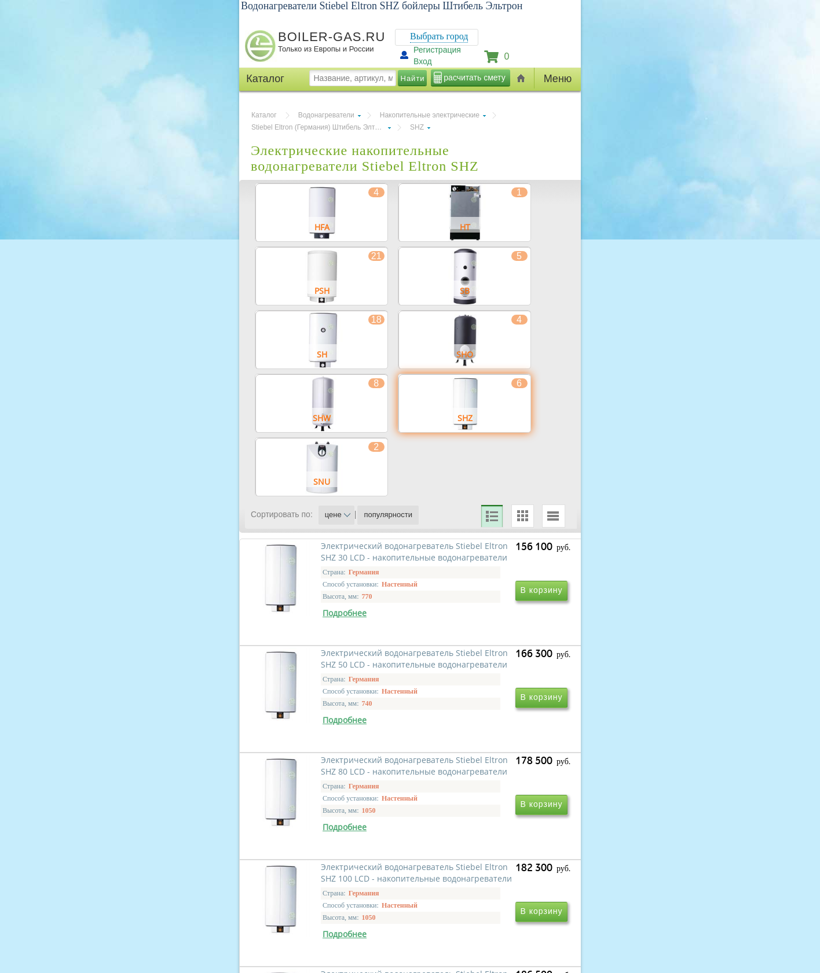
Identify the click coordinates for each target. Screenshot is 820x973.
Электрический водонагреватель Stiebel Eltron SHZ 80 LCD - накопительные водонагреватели (320, 848)
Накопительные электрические (429, 115)
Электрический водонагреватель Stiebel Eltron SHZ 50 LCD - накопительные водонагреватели (477, 681)
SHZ (417, 127)
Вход (422, 61)
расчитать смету (474, 77)
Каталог (264, 115)
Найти (413, 78)
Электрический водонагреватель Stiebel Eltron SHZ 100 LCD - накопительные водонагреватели (477, 848)
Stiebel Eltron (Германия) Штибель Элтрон (318, 127)
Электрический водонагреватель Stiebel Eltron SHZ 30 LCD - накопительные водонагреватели (320, 681)
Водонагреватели (326, 115)
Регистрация (437, 49)
